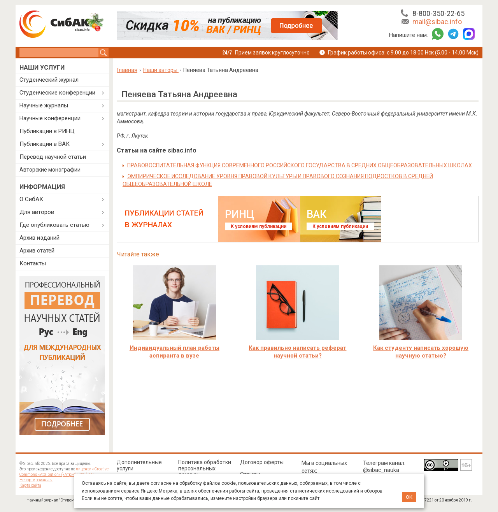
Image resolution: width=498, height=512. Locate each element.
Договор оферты (262, 462)
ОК (409, 497)
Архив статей (36, 250)
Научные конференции (50, 118)
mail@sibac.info (437, 22)
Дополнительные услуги (139, 465)
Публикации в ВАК (44, 143)
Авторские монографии (50, 170)
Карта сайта (30, 485)
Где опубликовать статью (54, 224)
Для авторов (36, 212)
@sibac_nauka (381, 470)
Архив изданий (39, 237)
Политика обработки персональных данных (204, 468)
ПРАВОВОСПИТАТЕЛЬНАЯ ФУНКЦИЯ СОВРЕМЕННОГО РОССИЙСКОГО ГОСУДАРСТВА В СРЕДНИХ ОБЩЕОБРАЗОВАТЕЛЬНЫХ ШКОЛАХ (299, 165)
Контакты (32, 263)
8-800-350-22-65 (438, 13)
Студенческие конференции (57, 92)
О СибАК (31, 199)
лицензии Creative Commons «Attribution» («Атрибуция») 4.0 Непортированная (64, 474)
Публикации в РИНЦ (47, 131)
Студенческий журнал (49, 79)
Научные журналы (43, 105)
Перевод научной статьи (52, 156)
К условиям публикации (258, 226)
